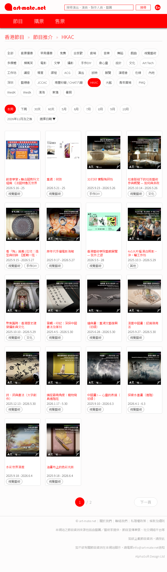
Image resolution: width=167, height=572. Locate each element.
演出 (81, 72)
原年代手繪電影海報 (60, 251)
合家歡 (78, 53)
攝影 (70, 63)
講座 (27, 72)
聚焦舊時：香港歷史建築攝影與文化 (21, 325)
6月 (76, 109)
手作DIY (86, 63)
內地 (152, 72)
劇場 (93, 53)
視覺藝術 (150, 53)
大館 (109, 82)
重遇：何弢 (54, 179)
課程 (54, 72)
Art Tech (148, 63)
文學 (57, 63)
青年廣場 (125, 82)
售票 (60, 20)
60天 (51, 109)
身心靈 (103, 63)
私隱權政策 (138, 521)
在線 (138, 72)
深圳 (10, 82)
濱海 (42, 92)
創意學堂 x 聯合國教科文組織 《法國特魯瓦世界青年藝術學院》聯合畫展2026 (22, 185)
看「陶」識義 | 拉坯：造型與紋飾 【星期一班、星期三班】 (22, 255)
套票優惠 (27, 53)
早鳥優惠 (46, 53)
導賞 (40, 72)
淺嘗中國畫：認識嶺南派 (143, 325)
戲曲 (134, 53)
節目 (18, 20)
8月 (100, 109)
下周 (24, 109)
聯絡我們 (121, 521)
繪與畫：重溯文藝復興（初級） (102, 325)
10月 (125, 109)
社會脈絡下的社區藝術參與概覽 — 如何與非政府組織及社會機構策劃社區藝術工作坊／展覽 (143, 185)
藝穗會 (25, 82)
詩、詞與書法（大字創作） (21, 397)
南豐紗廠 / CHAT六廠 (69, 82)
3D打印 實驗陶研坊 (100, 179)
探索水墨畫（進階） (141, 395)
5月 (64, 109)
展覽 (108, 72)
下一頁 (145, 502)
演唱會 (123, 72)
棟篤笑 (28, 63)
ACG (67, 72)
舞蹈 (120, 53)
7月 (88, 109)
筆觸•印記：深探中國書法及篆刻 (62, 325)
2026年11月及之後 (19, 119)
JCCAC (42, 82)
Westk (27, 92)
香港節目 (14, 36)
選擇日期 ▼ (48, 119)
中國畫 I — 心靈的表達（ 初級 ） (104, 397)
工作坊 (11, 72)
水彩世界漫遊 (15, 467)
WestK (11, 92)
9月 (112, 109)
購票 (39, 20)
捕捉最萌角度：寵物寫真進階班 (62, 397)
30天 (37, 109)
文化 (132, 63)
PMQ (142, 82)
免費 (63, 53)
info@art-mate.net (146, 547)
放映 (94, 72)
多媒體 (11, 63)
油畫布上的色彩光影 (60, 467)
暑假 (69, 92)
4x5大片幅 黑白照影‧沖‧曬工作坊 (142, 253)
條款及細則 (157, 521)
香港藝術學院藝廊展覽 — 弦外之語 (102, 253)
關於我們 (106, 521)
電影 (43, 63)
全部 (10, 53)
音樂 (107, 53)
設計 (118, 63)
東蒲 (55, 92)
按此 (162, 538)
